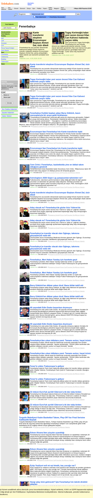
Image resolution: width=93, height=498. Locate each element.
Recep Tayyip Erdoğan (7, 48)
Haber (3, 64)
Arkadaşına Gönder (54, 74)
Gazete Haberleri (8, 113)
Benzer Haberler (80, 74)
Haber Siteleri (7, 116)
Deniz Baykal (5, 50)
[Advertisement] (8, 72)
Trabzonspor (4, 61)
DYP (2, 45)
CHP (2, 40)
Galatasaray (4, 56)
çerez (31, 490)
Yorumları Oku (71, 74)
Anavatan (4, 43)
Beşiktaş (3, 59)
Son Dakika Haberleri (9, 109)
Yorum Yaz (63, 74)
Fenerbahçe (4, 54)
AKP (2, 38)
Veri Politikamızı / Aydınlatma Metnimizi (28, 492)
